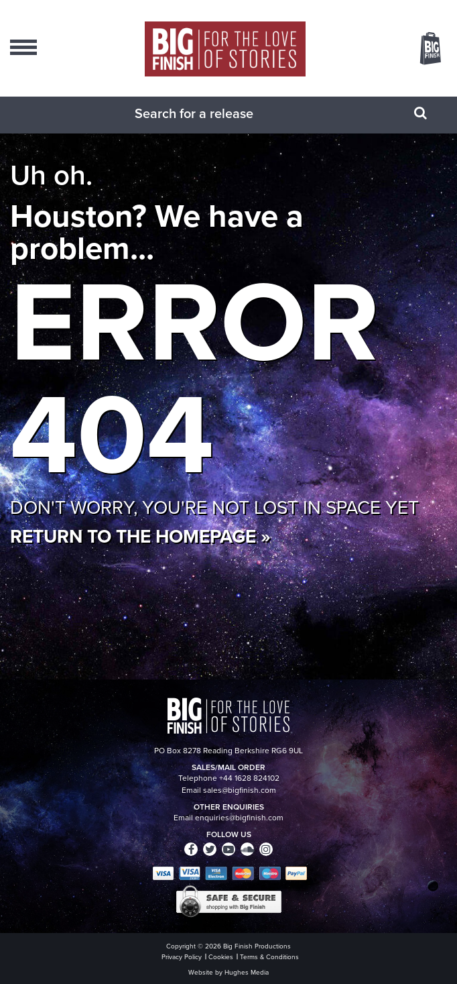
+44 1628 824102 (249, 778)
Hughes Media (246, 972)
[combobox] (211, 113)
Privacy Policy (181, 957)
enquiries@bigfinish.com (239, 818)
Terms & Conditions (269, 957)
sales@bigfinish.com (239, 790)
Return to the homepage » (140, 536)
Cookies (220, 957)
